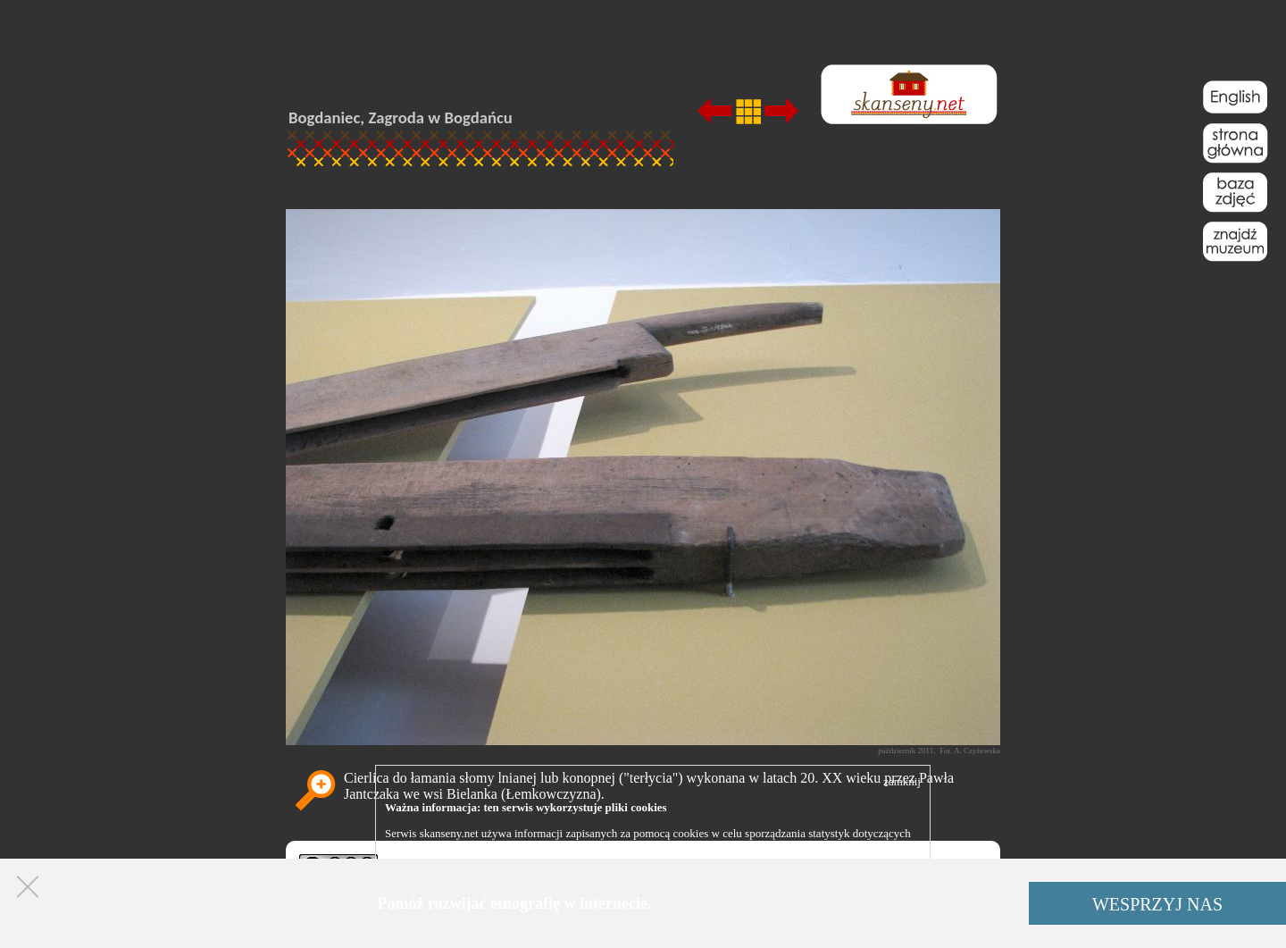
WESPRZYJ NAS (1157, 904)
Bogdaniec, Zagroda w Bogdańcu (400, 117)
